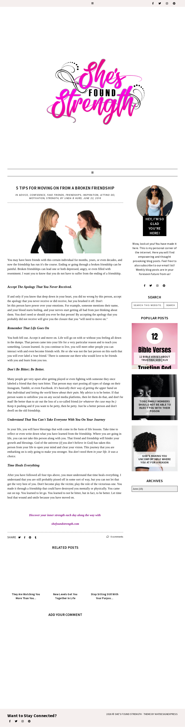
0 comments (115, 536)
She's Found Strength (128, 714)
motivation (37, 198)
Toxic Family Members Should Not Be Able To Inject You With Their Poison (155, 406)
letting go (107, 194)
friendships (73, 194)
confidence (38, 194)
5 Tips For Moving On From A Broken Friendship (65, 188)
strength (52, 198)
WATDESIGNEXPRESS (166, 714)
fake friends (55, 194)
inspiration (90, 194)
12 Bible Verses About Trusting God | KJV (154, 358)
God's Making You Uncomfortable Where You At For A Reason (154, 459)
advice (23, 194)
